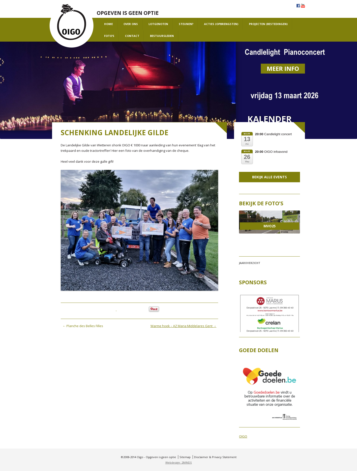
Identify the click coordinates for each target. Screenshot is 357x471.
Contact (132, 36)
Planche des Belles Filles (82, 326)
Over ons (130, 24)
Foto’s (109, 36)
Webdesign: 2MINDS (178, 462)
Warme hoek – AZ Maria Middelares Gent (183, 326)
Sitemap (185, 457)
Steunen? (186, 24)
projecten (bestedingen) (268, 24)
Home (108, 24)
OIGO (243, 436)
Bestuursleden (162, 36)
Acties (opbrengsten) (221, 24)
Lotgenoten (158, 24)
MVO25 (270, 226)
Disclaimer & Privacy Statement (215, 457)
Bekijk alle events (269, 177)
